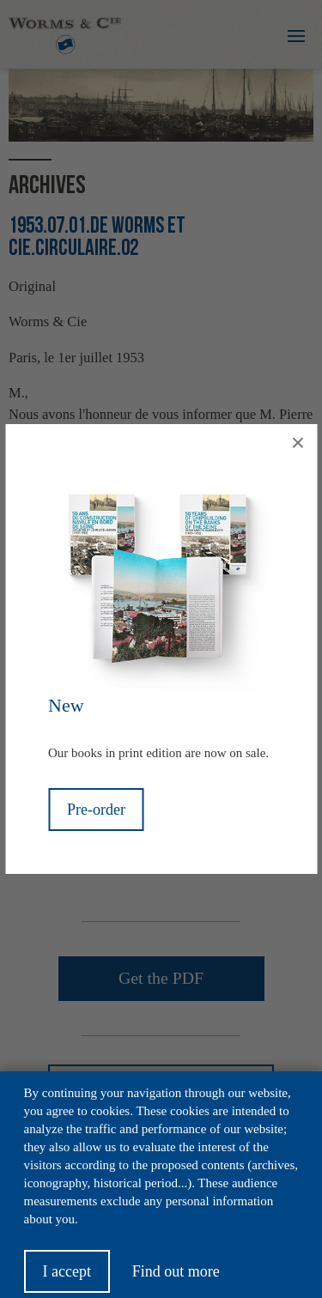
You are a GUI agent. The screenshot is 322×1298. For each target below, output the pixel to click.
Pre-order (96, 809)
